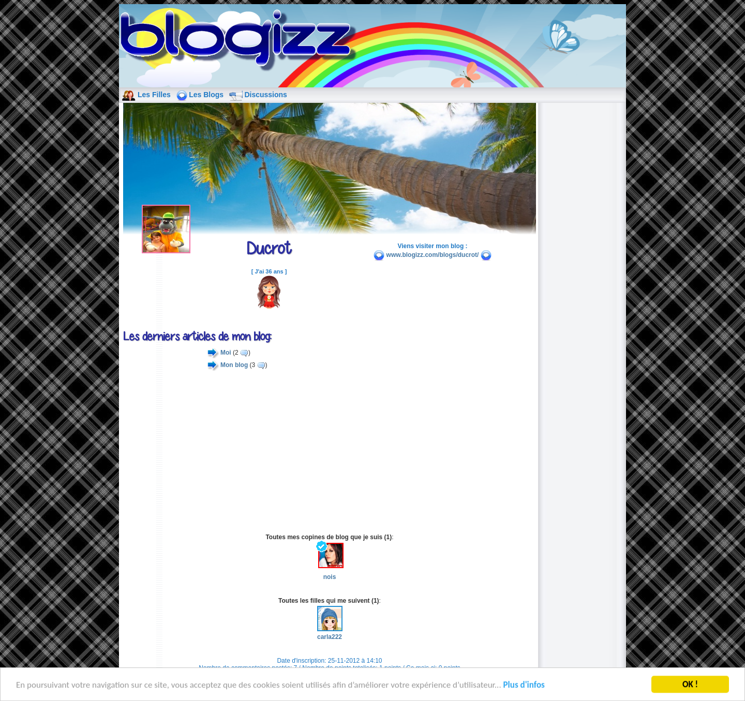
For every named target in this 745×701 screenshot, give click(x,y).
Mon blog (234, 365)
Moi (225, 352)
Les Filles (154, 94)
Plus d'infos (524, 685)
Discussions (265, 94)
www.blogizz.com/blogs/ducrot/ (432, 254)
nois (329, 562)
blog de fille (241, 41)
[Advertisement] (329, 451)
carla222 (329, 633)
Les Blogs (206, 94)
